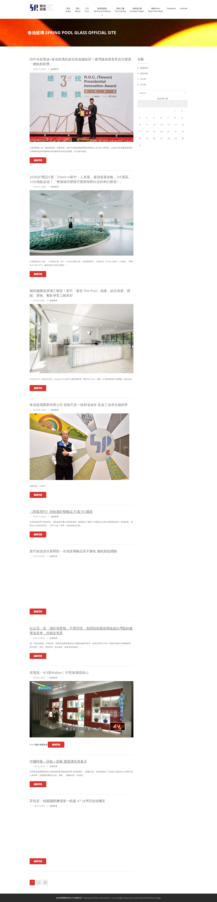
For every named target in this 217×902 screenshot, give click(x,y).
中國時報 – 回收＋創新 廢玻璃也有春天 (58, 761)
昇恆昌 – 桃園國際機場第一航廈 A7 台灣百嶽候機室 (67, 801)
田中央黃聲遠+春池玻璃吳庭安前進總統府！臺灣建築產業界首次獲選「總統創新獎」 (80, 61)
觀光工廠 (120, 10)
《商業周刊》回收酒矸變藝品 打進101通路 (61, 511)
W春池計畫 (137, 10)
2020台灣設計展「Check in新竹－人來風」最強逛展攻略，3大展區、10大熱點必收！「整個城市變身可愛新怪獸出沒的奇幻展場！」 (81, 179)
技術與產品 (102, 11)
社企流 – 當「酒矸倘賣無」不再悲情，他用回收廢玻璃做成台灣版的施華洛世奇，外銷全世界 (81, 630)
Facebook (171, 8)
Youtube (183, 8)
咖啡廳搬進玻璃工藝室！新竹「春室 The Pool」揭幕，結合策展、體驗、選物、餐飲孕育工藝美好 (80, 293)
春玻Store (155, 10)
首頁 (68, 10)
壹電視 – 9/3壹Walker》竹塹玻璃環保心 (59, 672)
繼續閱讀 (38, 160)
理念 (77, 10)
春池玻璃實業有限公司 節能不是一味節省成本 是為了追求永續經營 (79, 404)
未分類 (143, 79)
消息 (87, 10)
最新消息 (144, 73)
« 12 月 (141, 150)
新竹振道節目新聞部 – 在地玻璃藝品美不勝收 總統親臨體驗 (73, 551)
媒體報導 (55, 69)
